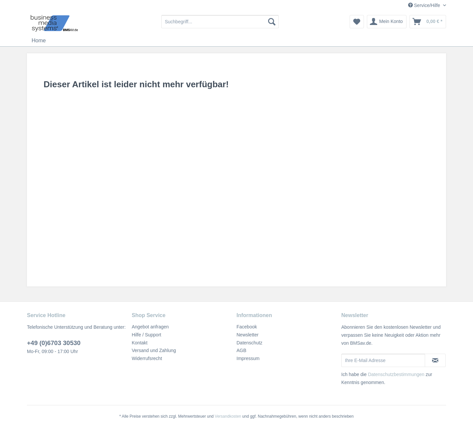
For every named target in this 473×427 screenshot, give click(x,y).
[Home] (39, 40)
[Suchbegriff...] (220, 21)
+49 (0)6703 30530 (53, 342)
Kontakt (139, 342)
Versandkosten (228, 416)
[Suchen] (272, 21)
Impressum (247, 358)
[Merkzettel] (357, 21)
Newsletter (247, 334)
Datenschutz (249, 342)
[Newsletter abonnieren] (435, 360)
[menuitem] (220, 21)
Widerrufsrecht (147, 358)
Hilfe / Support (146, 334)
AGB (241, 350)
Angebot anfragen (150, 326)
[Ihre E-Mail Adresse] (383, 360)
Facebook (246, 326)
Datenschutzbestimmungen (396, 374)
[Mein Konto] (386, 21)
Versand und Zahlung (154, 350)
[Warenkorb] (427, 21)
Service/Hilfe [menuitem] (424, 5)
